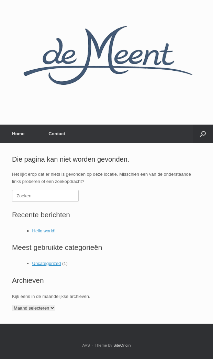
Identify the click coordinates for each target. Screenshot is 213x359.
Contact (56, 133)
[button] (203, 134)
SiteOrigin (122, 345)
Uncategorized (46, 263)
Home (18, 133)
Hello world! (44, 230)
